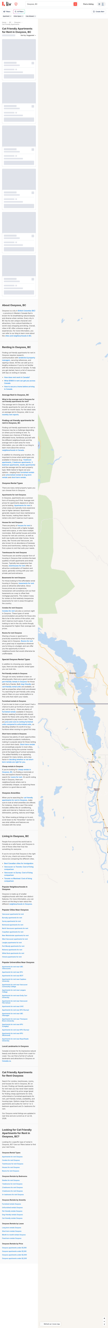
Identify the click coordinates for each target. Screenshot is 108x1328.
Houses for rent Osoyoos (11, 1167)
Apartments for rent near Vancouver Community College (15, 985)
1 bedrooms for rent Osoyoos (12, 1184)
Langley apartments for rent (12, 942)
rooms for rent (16, 777)
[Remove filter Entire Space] (23, 16)
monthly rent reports (10, 415)
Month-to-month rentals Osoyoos (14, 1235)
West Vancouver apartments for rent (15, 939)
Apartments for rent (22, 505)
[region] (73, 673)
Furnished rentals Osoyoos (11, 1204)
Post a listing (88, 4)
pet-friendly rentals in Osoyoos (14, 682)
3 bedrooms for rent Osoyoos (12, 1191)
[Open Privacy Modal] (16, 4)
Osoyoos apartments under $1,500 (14, 1251)
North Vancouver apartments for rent (15, 928)
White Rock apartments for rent (13, 953)
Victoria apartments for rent (12, 957)
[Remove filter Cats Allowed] (35, 16)
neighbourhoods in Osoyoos (20, 904)
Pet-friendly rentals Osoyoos (12, 1211)
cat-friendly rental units (11, 687)
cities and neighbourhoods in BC (18, 336)
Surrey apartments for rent (11, 921)
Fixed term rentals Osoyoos (11, 1238)
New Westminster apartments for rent (15, 935)
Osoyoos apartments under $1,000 (14, 1248)
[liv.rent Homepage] (6, 4)
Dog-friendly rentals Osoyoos (12, 1215)
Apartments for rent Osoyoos (12, 1157)
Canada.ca (6, 1061)
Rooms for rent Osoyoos (10, 1171)
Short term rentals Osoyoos (11, 1231)
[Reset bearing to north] (104, 1324)
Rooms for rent (27, 641)
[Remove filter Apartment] (11, 16)
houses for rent (24, 525)
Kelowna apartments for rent (12, 950)
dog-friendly (26, 684)
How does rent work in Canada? (17, 377)
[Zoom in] (104, 1318)
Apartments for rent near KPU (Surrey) (15, 1030)
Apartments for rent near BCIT (12, 976)
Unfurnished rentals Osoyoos (12, 1207)
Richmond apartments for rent (12, 925)
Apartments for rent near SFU (12, 972)
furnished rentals (27, 472)
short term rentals (18, 477)
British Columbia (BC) (26, 311)
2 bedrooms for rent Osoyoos (12, 1187)
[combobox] (27, 4)
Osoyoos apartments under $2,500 (14, 1258)
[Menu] (101, 4)
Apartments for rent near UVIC (13, 1006)
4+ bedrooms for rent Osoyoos (13, 1194)
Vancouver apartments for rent (13, 914)
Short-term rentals (27, 744)
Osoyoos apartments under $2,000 (14, 1255)
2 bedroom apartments (21, 462)
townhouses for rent (17, 566)
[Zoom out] (104, 1321)
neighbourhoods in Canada (13, 450)
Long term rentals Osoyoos (11, 1227)
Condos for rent (8, 611)
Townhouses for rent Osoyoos (12, 1164)
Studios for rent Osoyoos (11, 1180)
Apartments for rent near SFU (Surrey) (15, 1010)
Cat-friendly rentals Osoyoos (12, 1218)
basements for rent (26, 583)
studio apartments (27, 465)
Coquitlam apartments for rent (12, 932)
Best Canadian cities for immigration (18, 863)
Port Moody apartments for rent (13, 946)
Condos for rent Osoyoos (11, 1160)
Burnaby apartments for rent (12, 918)
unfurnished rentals (13, 475)
